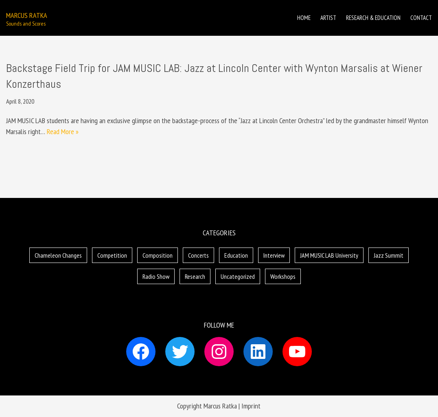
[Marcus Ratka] (26, 18)
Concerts (198, 255)
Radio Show (155, 276)
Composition (157, 255)
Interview (274, 255)
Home (304, 18)
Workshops (283, 276)
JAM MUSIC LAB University (329, 255)
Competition (112, 255)
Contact (421, 18)
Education (236, 255)
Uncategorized (238, 276)
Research (195, 276)
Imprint (251, 405)
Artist (328, 18)
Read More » (63, 131)
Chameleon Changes (58, 255)
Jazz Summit (388, 255)
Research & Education (373, 18)
